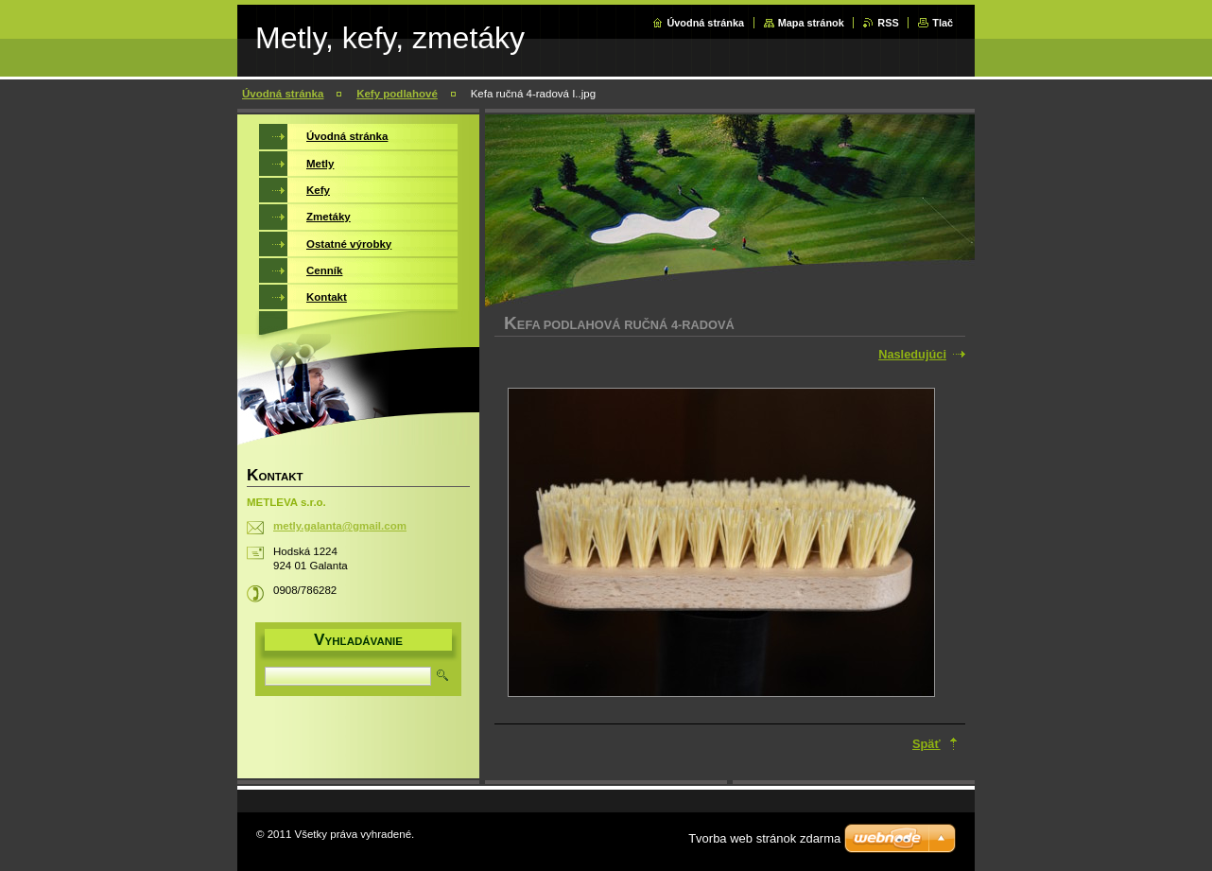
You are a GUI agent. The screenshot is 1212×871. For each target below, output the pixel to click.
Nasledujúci (912, 354)
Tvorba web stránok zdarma (764, 838)
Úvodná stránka (705, 22)
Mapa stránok (811, 22)
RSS (887, 22)
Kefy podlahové (397, 93)
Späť (926, 744)
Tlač (942, 22)
